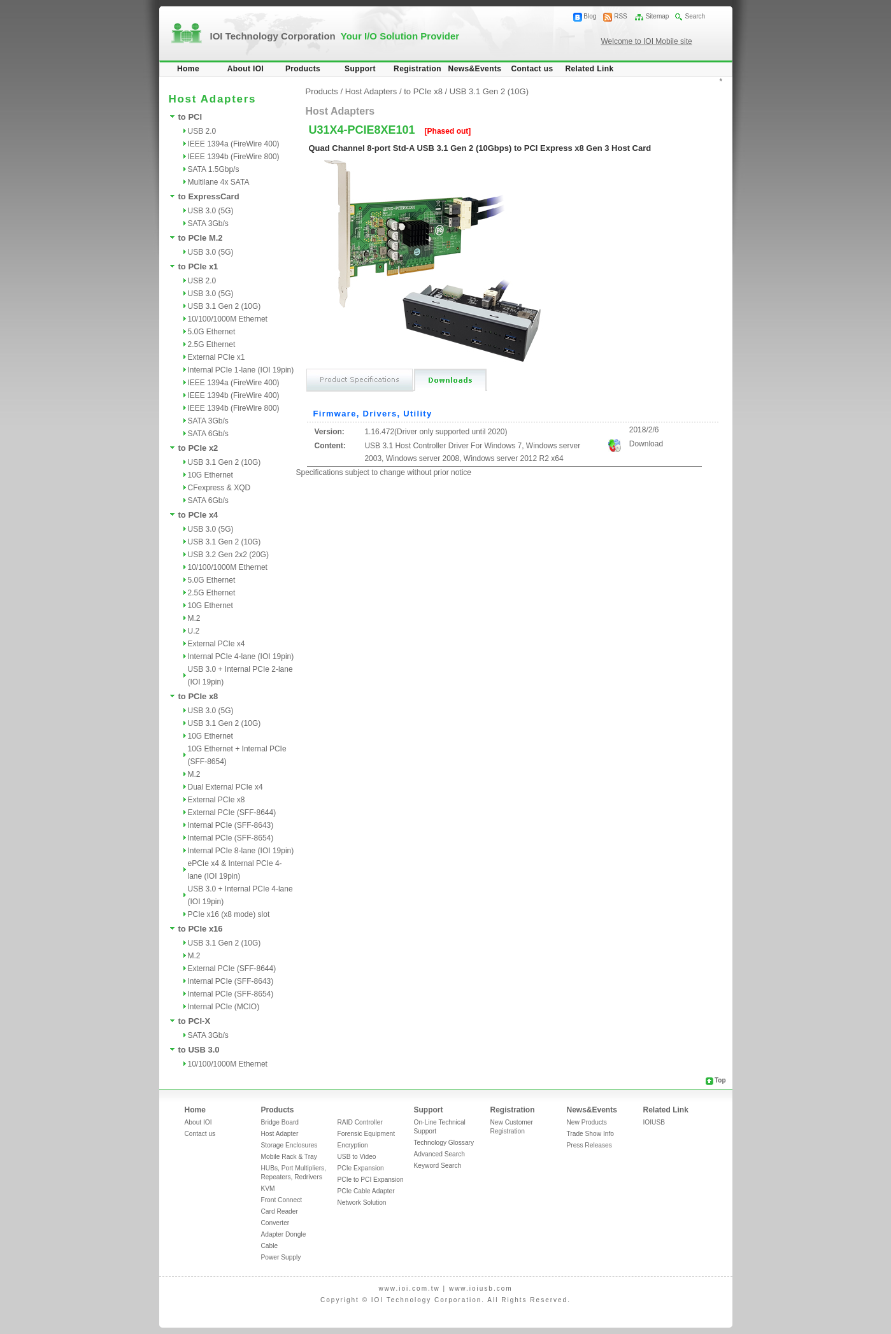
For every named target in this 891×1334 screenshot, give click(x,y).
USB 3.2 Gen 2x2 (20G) (228, 554)
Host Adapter (280, 1133)
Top (720, 1080)
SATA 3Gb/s (208, 223)
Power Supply (281, 1257)
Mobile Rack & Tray (289, 1156)
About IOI (245, 68)
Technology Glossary (444, 1142)
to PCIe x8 (198, 696)
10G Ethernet (210, 475)
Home (188, 68)
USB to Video (357, 1156)
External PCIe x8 (216, 799)
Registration (417, 68)
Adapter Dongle (283, 1234)
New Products (587, 1122)
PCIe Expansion (361, 1168)
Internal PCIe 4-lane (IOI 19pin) (241, 656)
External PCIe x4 (216, 643)
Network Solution (362, 1202)
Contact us (532, 68)
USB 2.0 (202, 131)
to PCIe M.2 (200, 238)
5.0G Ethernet (212, 331)
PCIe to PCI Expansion (371, 1179)
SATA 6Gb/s (208, 433)
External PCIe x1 (216, 357)
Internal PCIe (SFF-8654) (231, 838)
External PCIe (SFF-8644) (232, 812)
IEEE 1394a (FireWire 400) (234, 143)
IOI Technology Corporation (335, 36)
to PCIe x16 (200, 928)
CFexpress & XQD (219, 487)
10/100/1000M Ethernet (227, 319)
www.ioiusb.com (481, 1288)
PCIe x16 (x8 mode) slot (229, 914)
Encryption (353, 1145)
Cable (269, 1245)
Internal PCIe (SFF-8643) (231, 825)
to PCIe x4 (198, 515)
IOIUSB (654, 1122)
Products (302, 68)
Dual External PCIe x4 (225, 787)
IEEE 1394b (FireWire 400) (234, 395)
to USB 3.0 (199, 1049)
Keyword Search (438, 1165)
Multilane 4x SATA (219, 182)
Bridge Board (280, 1122)
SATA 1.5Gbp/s (213, 169)
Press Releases (589, 1145)
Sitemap (657, 16)
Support (360, 68)
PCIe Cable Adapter (366, 1191)
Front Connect (282, 1199)
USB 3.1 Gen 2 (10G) (224, 306)
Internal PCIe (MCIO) (224, 1006)
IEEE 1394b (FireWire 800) (234, 156)
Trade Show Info (590, 1133)
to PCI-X (194, 1021)
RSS (620, 16)
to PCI (190, 117)
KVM (268, 1188)
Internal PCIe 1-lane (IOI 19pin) (241, 369)
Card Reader (279, 1211)
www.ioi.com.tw (408, 1288)
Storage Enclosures (289, 1145)
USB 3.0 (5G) (211, 210)
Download (646, 443)
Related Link (589, 68)
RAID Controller (360, 1122)
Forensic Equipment (367, 1133)
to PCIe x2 (198, 448)
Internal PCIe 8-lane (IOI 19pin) (241, 850)
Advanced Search (439, 1154)
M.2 (194, 618)
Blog (589, 16)
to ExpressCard (208, 196)
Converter (275, 1222)
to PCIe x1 (198, 266)
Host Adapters (371, 91)
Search (695, 16)
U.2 (194, 631)
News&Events (475, 68)
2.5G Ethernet (212, 344)
